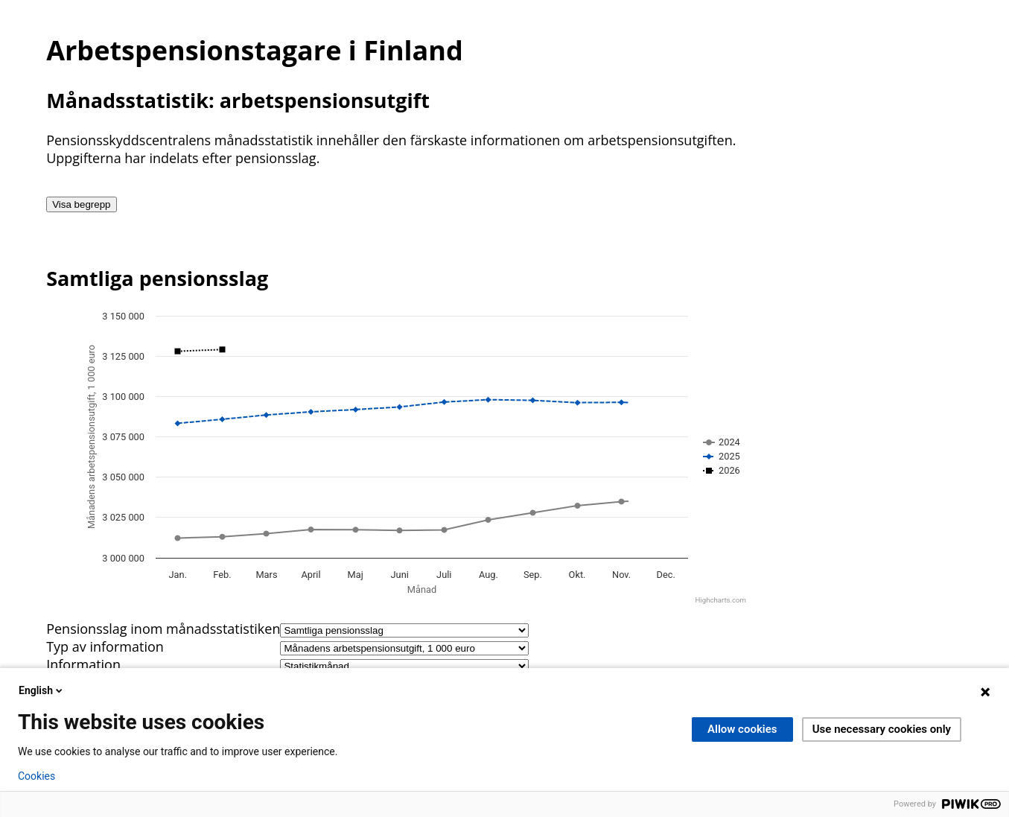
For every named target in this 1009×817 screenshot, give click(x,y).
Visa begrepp (81, 204)
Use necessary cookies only (881, 729)
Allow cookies (742, 729)
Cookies (36, 776)
